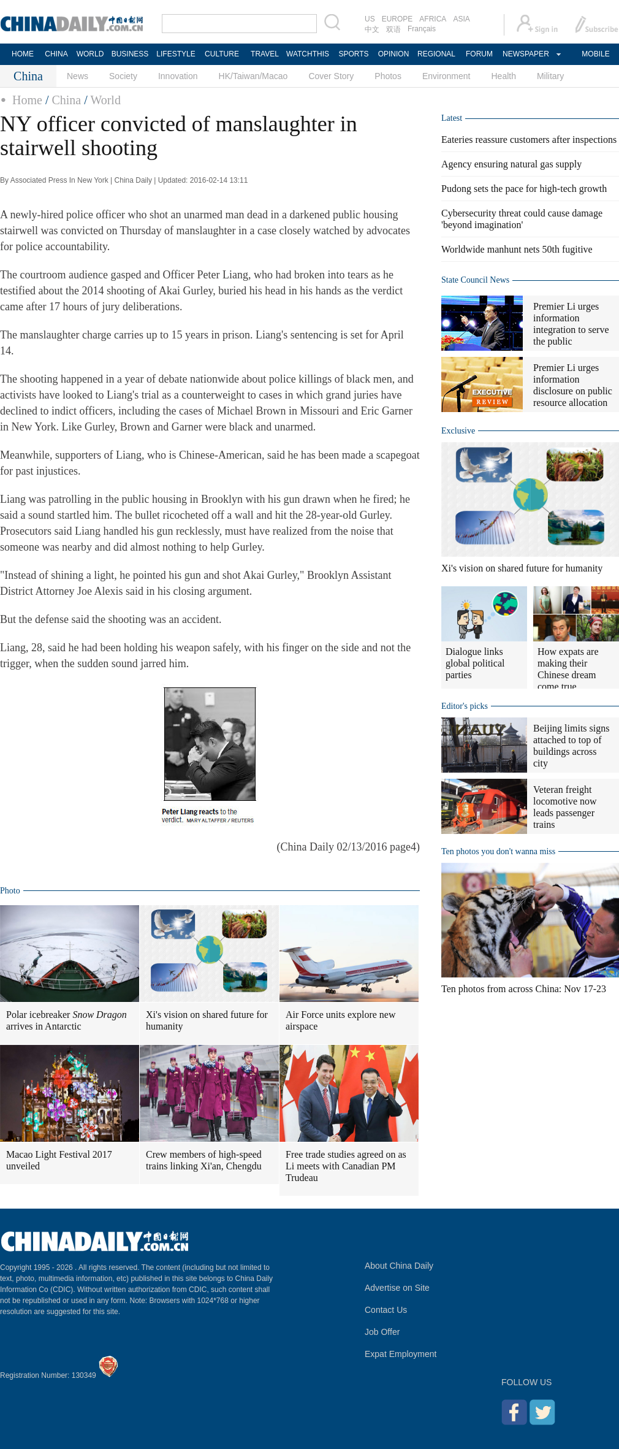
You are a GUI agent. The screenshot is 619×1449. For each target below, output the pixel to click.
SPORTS (353, 54)
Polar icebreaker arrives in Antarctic (66, 1020)
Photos (387, 76)
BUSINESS (130, 54)
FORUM (479, 54)
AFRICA (432, 19)
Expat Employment (401, 1354)
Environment (446, 76)
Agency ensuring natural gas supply (511, 164)
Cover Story (331, 76)
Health (503, 76)
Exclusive (458, 430)
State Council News (475, 280)
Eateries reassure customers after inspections (529, 139)
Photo (10, 890)
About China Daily (399, 1266)
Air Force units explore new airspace (341, 1020)
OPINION (393, 54)
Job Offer (382, 1332)
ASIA (461, 19)
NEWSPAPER (525, 54)
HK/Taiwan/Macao (253, 76)
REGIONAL (436, 54)
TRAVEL (265, 54)
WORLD (90, 54)
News (77, 76)
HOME (23, 54)
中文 (372, 29)
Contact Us (386, 1310)
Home (27, 100)
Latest (451, 118)
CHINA (56, 54)
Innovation (178, 76)
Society (123, 76)
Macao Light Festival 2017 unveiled (59, 1160)
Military (550, 76)
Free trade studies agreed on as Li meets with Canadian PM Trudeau (346, 1166)
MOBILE (595, 54)
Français (422, 29)
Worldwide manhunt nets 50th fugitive (517, 249)
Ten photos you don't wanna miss (498, 851)
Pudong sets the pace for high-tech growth (524, 188)
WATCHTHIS (307, 54)
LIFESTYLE (175, 54)
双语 (393, 29)
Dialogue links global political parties (475, 663)
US (370, 19)
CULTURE (222, 54)
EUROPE (397, 19)
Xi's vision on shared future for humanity (207, 1020)
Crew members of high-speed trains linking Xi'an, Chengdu (204, 1160)
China (66, 100)
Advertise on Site (397, 1288)
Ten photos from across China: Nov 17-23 (523, 989)
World (105, 100)
